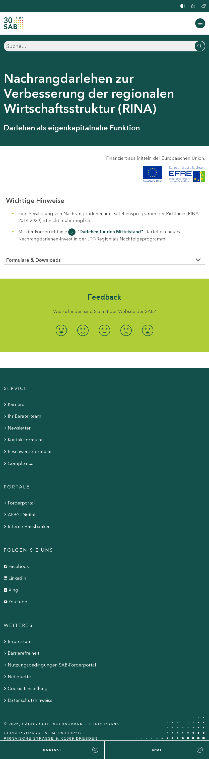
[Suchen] (104, 46)
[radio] (61, 330)
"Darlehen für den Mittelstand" (110, 231)
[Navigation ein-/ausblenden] (200, 23)
